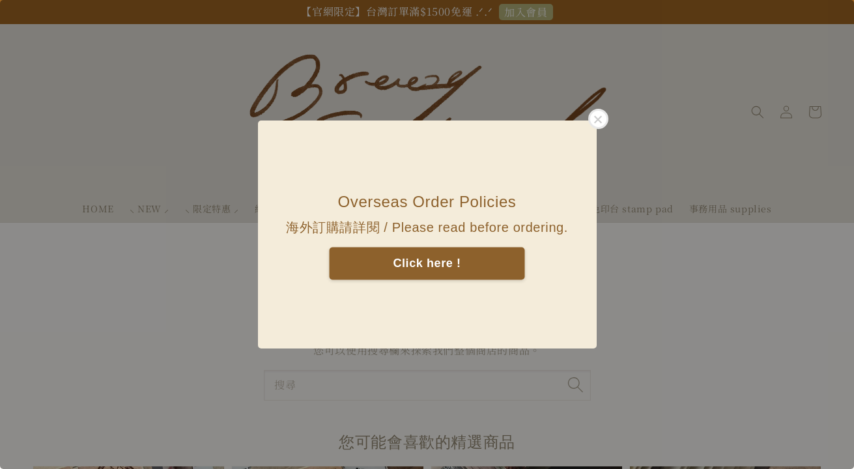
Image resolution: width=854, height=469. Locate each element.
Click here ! (427, 263)
